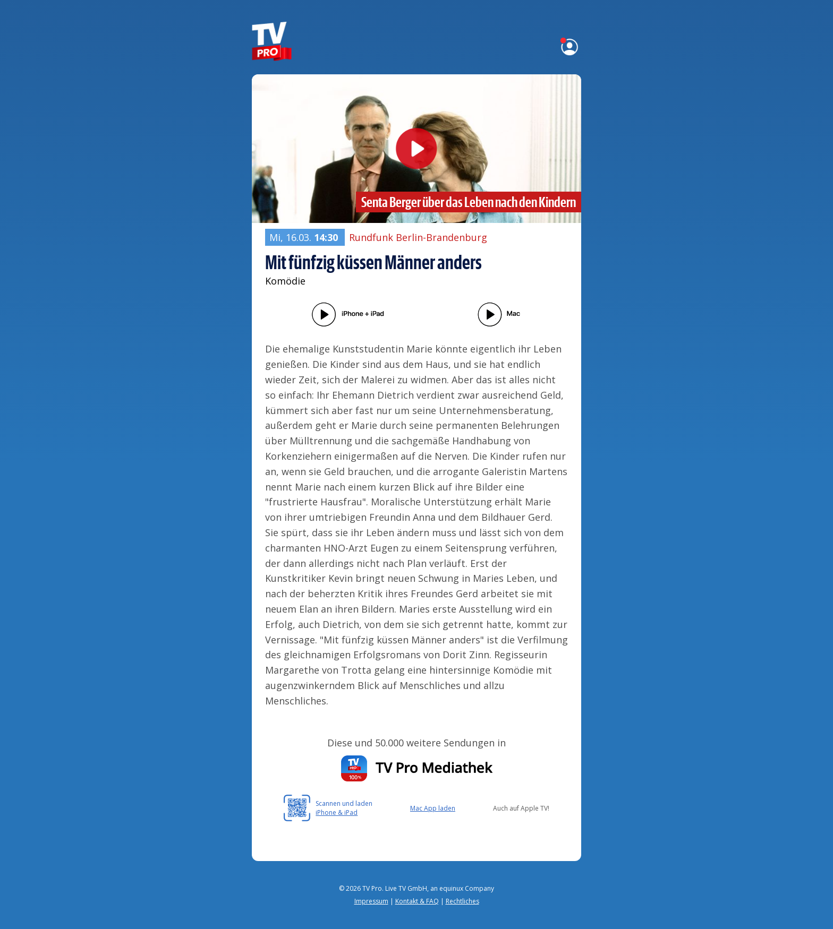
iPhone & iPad (337, 812)
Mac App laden (432, 808)
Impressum (371, 901)
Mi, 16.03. (305, 237)
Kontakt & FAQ (417, 901)
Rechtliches (462, 901)
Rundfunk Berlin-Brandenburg (418, 237)
